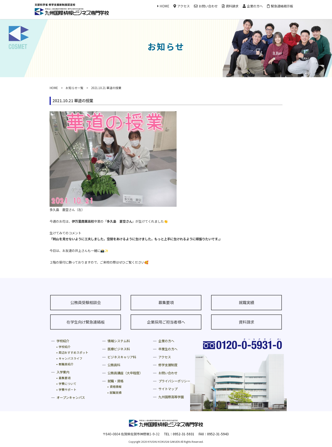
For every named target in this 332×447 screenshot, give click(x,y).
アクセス (181, 6)
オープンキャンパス (71, 397)
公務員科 (114, 364)
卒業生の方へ (167, 348)
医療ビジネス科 (119, 348)
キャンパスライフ (70, 358)
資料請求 (230, 6)
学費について (67, 383)
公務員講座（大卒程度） (125, 372)
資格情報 (116, 386)
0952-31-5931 (183, 434)
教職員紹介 (66, 364)
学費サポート (67, 389)
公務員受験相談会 (85, 302)
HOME (163, 6)
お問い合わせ (206, 6)
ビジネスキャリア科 (122, 357)
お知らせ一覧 (74, 88)
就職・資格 (115, 381)
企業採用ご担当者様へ (166, 322)
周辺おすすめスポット (73, 352)
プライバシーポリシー (174, 381)
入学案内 (63, 372)
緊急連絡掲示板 (280, 6)
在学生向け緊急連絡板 (85, 322)
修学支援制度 (167, 364)
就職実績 (246, 302)
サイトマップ (167, 388)
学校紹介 (63, 340)
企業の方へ (253, 6)
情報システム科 (119, 340)
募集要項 (166, 302)
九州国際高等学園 (171, 396)
